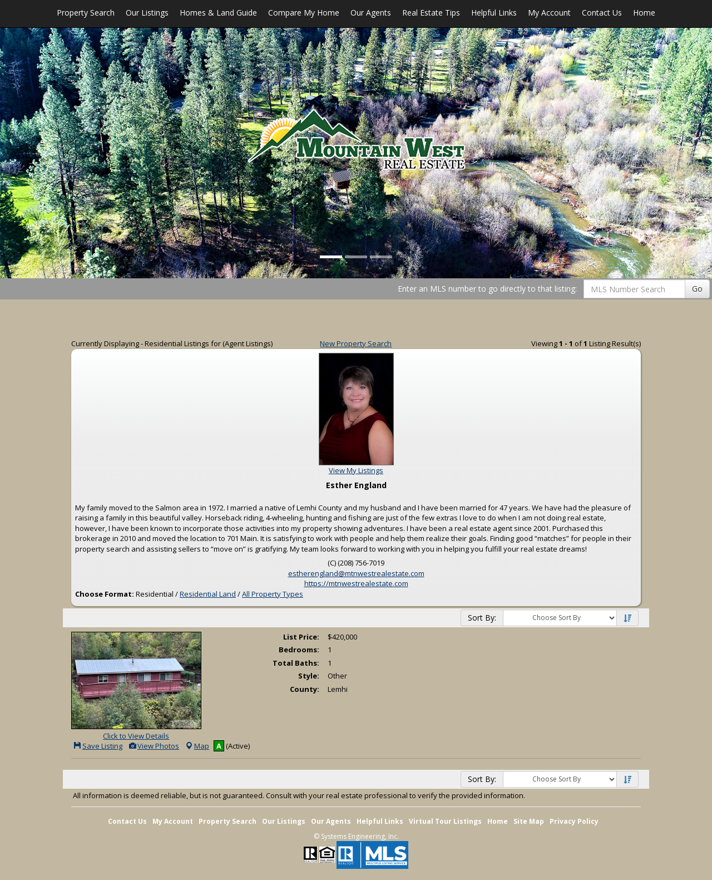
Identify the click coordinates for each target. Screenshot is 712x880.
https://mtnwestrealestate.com (356, 583)
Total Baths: (296, 663)
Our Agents (370, 12)
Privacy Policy (574, 821)
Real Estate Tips (431, 12)
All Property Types (272, 594)
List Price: (301, 637)
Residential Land (208, 594)
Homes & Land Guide (218, 12)
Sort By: (482, 617)
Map (197, 746)
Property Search (86, 12)
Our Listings (147, 12)
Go (697, 288)
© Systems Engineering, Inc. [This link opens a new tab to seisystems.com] (356, 836)
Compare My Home (303, 12)
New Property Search (356, 343)
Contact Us (602, 12)
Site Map (528, 821)
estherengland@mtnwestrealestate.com (356, 573)
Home (644, 12)
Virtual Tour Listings (445, 821)
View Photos (153, 745)
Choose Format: (104, 594)
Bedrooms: (299, 650)
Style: (308, 676)
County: (304, 689)
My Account (549, 12)
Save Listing (97, 745)
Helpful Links (494, 12)
